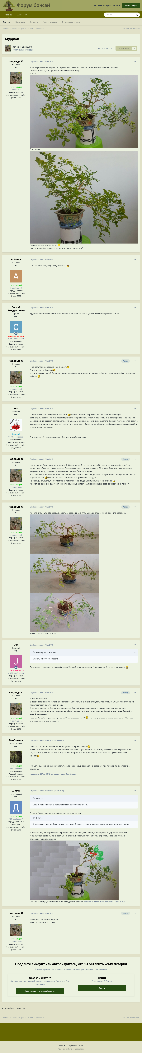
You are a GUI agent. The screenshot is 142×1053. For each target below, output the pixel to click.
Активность (22, 15)
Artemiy (16, 259)
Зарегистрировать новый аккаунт (40, 991)
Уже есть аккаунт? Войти (106, 6)
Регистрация (131, 5)
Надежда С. (26, 47)
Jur (16, 644)
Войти (102, 988)
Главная (8, 16)
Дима (16, 790)
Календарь (20, 22)
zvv (16, 408)
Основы (29, 50)
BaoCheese (16, 740)
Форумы (6, 22)
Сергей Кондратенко (16, 309)
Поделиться (105, 48)
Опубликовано (41, 61)
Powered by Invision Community (71, 1049)
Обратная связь (75, 1045)
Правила (34, 22)
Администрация (50, 22)
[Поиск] (119, 15)
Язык (62, 1045)
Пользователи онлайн (72, 22)
